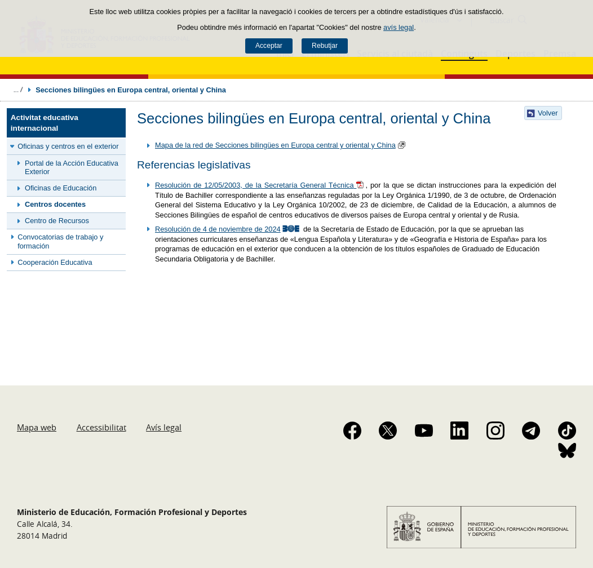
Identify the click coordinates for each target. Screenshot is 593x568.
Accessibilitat (101, 427)
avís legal (398, 27)
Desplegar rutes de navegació (18, 90)
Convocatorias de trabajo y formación (60, 241)
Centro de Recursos (57, 220)
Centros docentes (55, 204)
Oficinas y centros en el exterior (67, 146)
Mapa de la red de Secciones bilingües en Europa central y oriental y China (275, 145)
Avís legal (164, 427)
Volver (548, 113)
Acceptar (268, 46)
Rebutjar (325, 46)
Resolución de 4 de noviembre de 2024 (218, 229)
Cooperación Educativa (54, 262)
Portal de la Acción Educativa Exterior (71, 167)
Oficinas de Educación (60, 188)
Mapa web (36, 427)
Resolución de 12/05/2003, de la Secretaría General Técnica (254, 185)
